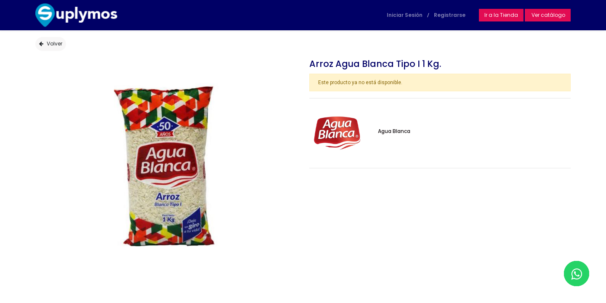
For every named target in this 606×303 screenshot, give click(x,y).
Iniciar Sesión (405, 15)
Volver (50, 43)
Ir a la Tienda (501, 15)
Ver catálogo (547, 15)
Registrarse (449, 15)
